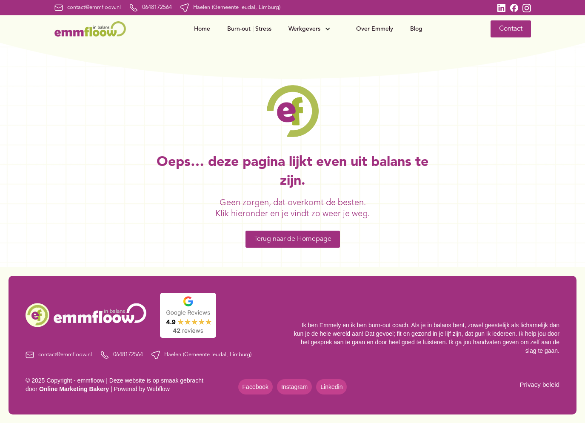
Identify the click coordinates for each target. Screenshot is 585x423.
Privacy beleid (539, 384)
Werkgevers (304, 29)
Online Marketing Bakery (74, 389)
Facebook (255, 386)
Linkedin (331, 386)
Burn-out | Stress (249, 29)
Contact (510, 29)
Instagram (294, 386)
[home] (90, 29)
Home (202, 29)
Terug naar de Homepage (292, 239)
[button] (313, 29)
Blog (416, 29)
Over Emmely (374, 29)
